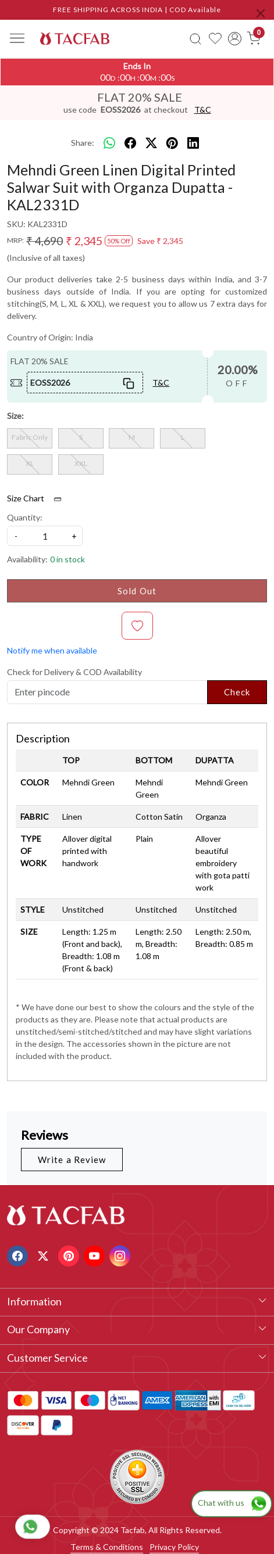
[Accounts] (234, 38)
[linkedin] (193, 143)
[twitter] (151, 143)
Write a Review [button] (72, 1159)
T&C (202, 109)
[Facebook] (19, 1254)
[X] (44, 1254)
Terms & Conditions (106, 1547)
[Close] (260, 13)
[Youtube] (96, 1254)
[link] (196, 38)
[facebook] (130, 143)
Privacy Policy (174, 1547)
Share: (82, 143)
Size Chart (38, 498)
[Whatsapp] (109, 143)
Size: (15, 416)
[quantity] (45, 536)
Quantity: (24, 517)
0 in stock (67, 559)
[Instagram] (121, 1254)
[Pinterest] (70, 1254)
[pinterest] (172, 143)
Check (237, 692)
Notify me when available (52, 650)
